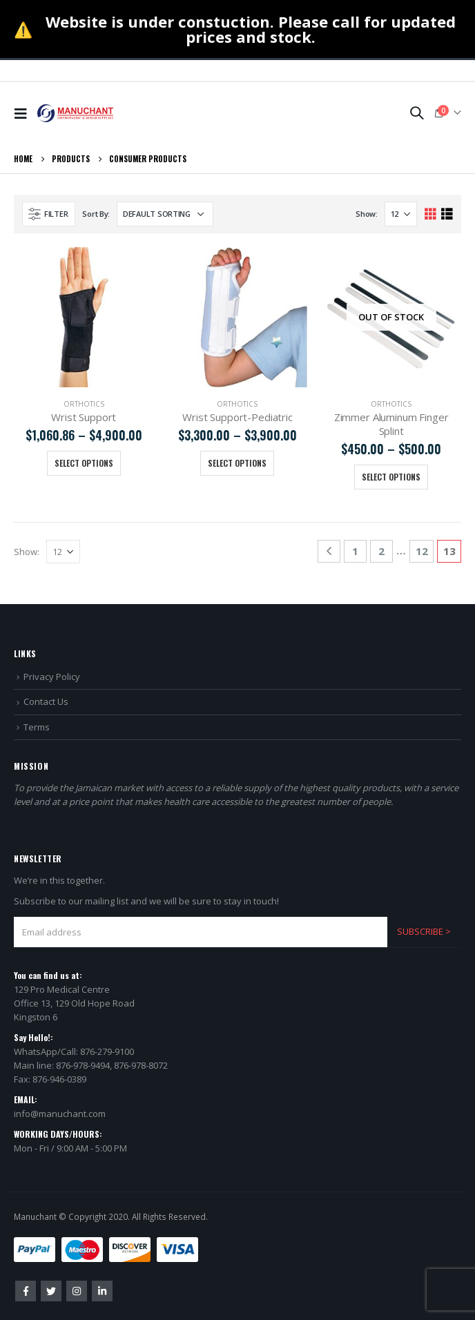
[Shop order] (165, 214)
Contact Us (45, 701)
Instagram (76, 1291)
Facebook (25, 1291)
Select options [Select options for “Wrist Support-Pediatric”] (237, 463)
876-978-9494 (83, 1065)
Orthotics (84, 404)
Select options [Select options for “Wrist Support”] (84, 463)
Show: (367, 213)
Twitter (51, 1291)
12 (422, 551)
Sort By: (96, 213)
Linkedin (102, 1291)
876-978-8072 (141, 1065)
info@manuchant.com (60, 1113)
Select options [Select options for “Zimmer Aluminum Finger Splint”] (391, 477)
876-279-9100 (107, 1051)
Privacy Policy (51, 676)
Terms (36, 727)
